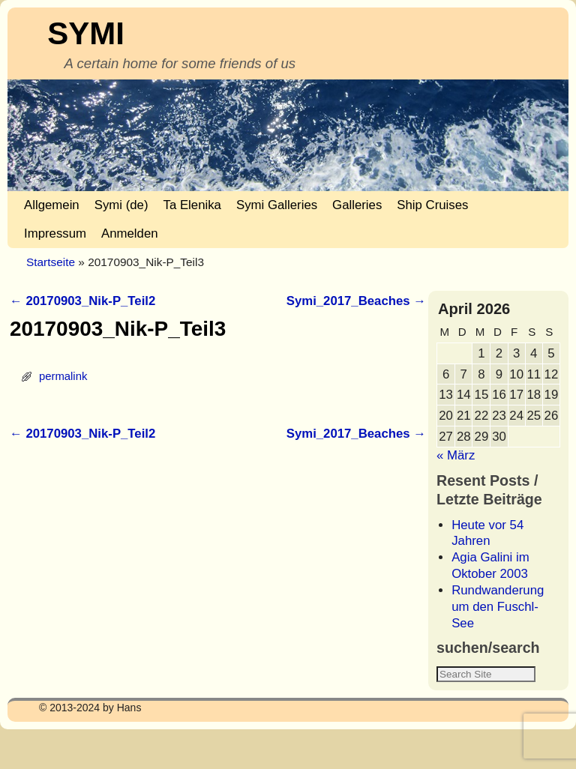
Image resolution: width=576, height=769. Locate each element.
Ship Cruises (432, 205)
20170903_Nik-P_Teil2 (82, 301)
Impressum (55, 233)
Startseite (50, 262)
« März (455, 455)
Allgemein (52, 205)
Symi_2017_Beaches (356, 301)
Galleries (357, 205)
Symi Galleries (276, 205)
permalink (63, 376)
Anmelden (129, 233)
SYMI (85, 33)
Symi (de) (121, 205)
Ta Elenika (192, 205)
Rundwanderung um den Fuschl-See (498, 606)
